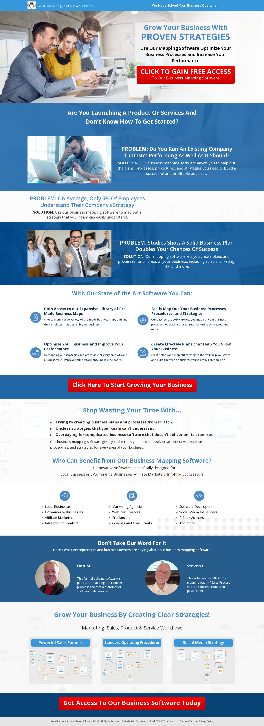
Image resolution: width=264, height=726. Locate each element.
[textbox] (186, 5)
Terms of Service (188, 721)
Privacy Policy (206, 721)
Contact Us (173, 721)
